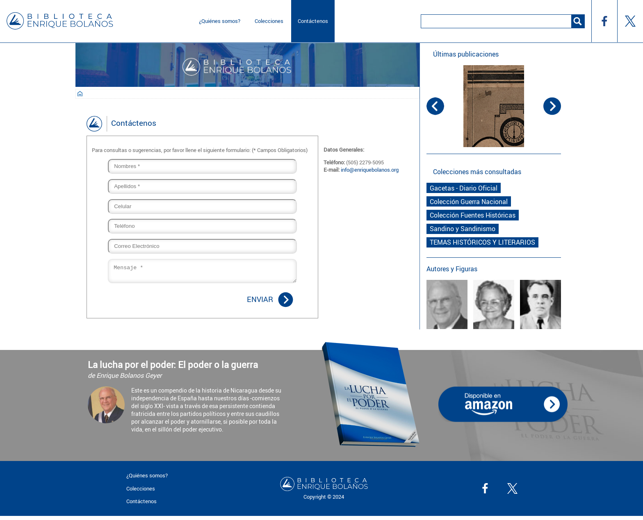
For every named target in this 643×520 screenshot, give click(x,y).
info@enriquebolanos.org (370, 169)
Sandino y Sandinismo (462, 228)
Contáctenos (313, 21)
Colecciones (269, 21)
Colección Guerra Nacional (469, 201)
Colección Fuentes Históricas (472, 215)
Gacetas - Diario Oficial (463, 188)
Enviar (260, 302)
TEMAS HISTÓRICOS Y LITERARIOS (482, 242)
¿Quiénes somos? (219, 21)
